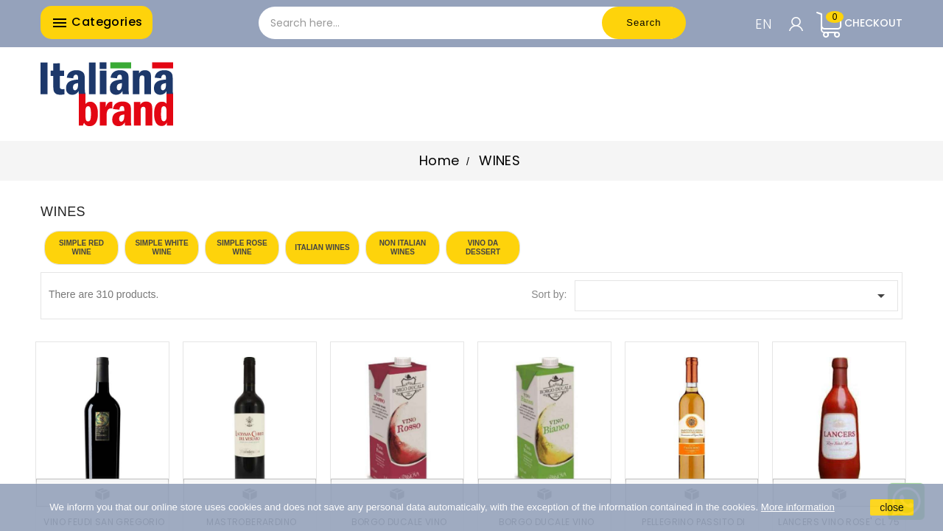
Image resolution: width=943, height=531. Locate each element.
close (892, 507)
